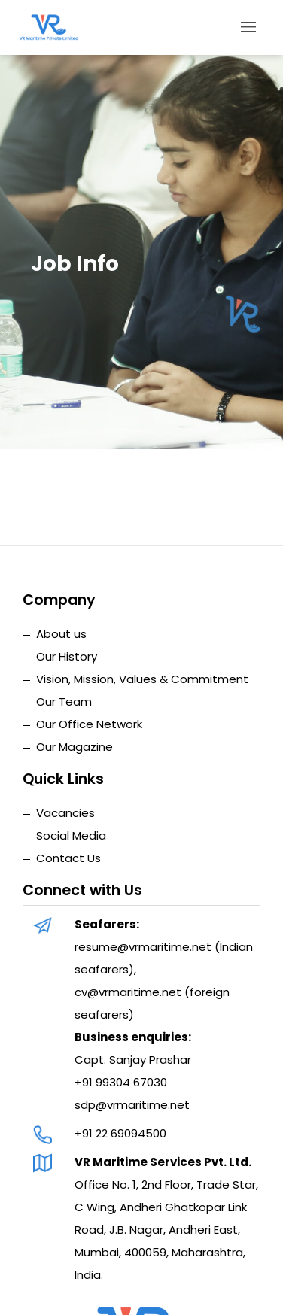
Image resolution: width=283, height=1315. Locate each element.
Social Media (71, 835)
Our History (66, 656)
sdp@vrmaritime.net (132, 1105)
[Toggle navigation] (249, 27)
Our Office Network (89, 724)
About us (61, 634)
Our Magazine (74, 747)
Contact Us (68, 858)
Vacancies (65, 813)
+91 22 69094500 (120, 1133)
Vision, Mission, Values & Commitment (142, 679)
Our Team (64, 701)
